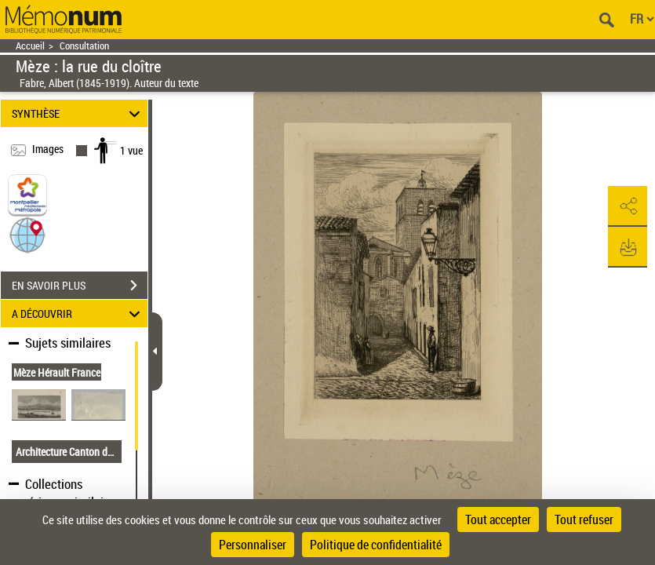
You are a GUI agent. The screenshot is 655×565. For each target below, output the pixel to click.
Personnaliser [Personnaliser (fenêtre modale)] (252, 544)
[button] (27, 234)
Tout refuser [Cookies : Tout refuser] (584, 519)
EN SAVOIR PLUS (79, 286)
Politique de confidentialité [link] (376, 544)
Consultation (84, 46)
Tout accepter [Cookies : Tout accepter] (498, 519)
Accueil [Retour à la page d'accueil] (30, 46)
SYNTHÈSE (78, 113)
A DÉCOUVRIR (78, 313)
